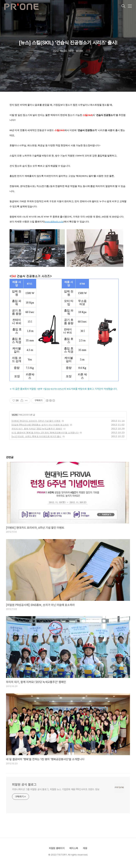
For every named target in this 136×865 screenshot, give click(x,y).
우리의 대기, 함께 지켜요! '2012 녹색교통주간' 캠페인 (37, 428)
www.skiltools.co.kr (54, 221)
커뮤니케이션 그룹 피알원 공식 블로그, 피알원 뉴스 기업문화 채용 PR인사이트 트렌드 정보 (55, 789)
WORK (15, 415)
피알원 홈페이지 (56, 848)
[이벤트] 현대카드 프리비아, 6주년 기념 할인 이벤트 (36, 421)
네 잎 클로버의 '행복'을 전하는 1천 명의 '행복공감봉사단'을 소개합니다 (45, 432)
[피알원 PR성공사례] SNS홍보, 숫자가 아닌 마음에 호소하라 (40, 425)
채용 (85, 848)
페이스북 (73, 848)
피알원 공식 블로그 (24, 784)
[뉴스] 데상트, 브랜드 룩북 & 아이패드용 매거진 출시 (36, 436)
